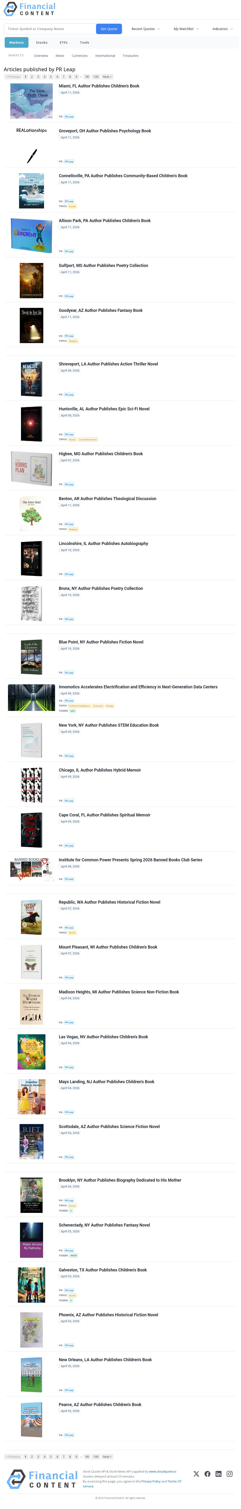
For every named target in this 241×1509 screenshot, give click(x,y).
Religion (73, 341)
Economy (98, 706)
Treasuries (131, 55)
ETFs (64, 42)
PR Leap (69, 116)
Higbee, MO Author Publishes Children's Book (101, 453)
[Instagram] (229, 1479)
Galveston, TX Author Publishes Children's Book (103, 1270)
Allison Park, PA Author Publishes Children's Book (105, 220)
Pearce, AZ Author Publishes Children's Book (100, 1404)
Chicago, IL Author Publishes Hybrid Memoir (100, 770)
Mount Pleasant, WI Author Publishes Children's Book (108, 947)
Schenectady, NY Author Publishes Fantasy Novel (104, 1225)
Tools (84, 42)
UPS (72, 711)
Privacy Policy (151, 1481)
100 (95, 77)
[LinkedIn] (218, 1479)
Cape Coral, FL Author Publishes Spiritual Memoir (104, 815)
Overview (41, 55)
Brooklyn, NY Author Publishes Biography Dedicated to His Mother (120, 1180)
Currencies (80, 55)
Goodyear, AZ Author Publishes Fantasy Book (101, 310)
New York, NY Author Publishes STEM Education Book (109, 725)
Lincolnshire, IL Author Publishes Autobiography (103, 543)
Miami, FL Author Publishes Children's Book (99, 86)
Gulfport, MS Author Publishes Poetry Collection (103, 265)
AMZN (73, 1255)
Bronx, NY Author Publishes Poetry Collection (101, 588)
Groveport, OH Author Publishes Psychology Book (105, 131)
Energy (109, 706)
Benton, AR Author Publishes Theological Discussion (107, 498)
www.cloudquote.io (162, 1471)
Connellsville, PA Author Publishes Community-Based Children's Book (123, 175)
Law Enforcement (88, 439)
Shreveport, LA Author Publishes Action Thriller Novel (108, 364)
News (60, 55)
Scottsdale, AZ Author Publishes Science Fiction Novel (109, 1126)
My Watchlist (184, 29)
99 (87, 77)
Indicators (220, 29)
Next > (107, 77)
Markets (16, 42)
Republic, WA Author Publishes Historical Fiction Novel (109, 902)
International (105, 55)
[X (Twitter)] (196, 1479)
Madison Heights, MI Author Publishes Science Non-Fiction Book (119, 992)
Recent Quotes (143, 29)
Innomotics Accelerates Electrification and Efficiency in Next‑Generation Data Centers (138, 687)
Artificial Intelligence (79, 706)
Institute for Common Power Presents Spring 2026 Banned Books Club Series (130, 860)
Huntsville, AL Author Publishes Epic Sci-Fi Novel (104, 409)
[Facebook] (207, 1479)
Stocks (42, 42)
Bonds (72, 206)
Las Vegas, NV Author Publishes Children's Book (103, 1037)
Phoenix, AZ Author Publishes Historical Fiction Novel (108, 1315)
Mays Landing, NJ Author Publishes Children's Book (106, 1081)
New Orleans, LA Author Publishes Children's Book (105, 1359)
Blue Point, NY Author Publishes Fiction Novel (101, 642)
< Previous (13, 77)
